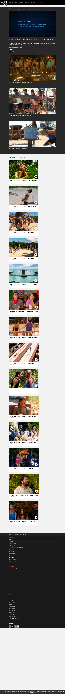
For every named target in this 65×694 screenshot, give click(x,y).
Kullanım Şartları (12, 614)
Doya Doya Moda (12, 574)
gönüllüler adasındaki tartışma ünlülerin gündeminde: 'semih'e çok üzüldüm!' (34, 9)
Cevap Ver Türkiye (12, 570)
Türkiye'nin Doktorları (13, 561)
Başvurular (32, 2)
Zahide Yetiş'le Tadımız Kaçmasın (15, 591)
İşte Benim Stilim (12, 576)
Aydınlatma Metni (12, 616)
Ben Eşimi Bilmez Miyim (13, 568)
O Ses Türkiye (11, 581)
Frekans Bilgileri (12, 608)
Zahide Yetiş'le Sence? (13, 563)
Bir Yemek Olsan (12, 545)
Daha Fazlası (11, 620)
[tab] (12, 158)
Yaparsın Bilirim (12, 587)
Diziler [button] (15, 2)
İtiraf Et (10, 555)
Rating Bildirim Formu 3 (13, 618)
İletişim (10, 604)
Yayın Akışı (26, 2)
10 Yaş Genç (11, 539)
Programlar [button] (20, 2)
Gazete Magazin (12, 549)
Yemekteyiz (11, 589)
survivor (15, 9)
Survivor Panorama (12, 559)
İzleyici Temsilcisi (12, 602)
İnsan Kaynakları (12, 606)
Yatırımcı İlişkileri (12, 600)
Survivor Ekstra (11, 557)
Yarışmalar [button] (11, 2)
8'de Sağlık (11, 541)
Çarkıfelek (10, 572)
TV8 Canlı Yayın (44, 2)
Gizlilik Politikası (12, 610)
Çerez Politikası (12, 612)
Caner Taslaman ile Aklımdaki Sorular (16, 547)
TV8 (9, 596)
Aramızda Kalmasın (12, 543)
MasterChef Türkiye (12, 580)
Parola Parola (11, 583)
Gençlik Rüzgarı (12, 553)
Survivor (10, 585)
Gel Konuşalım (11, 551)
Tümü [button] (37, 2)
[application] (32, 24)
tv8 (11, 9)
